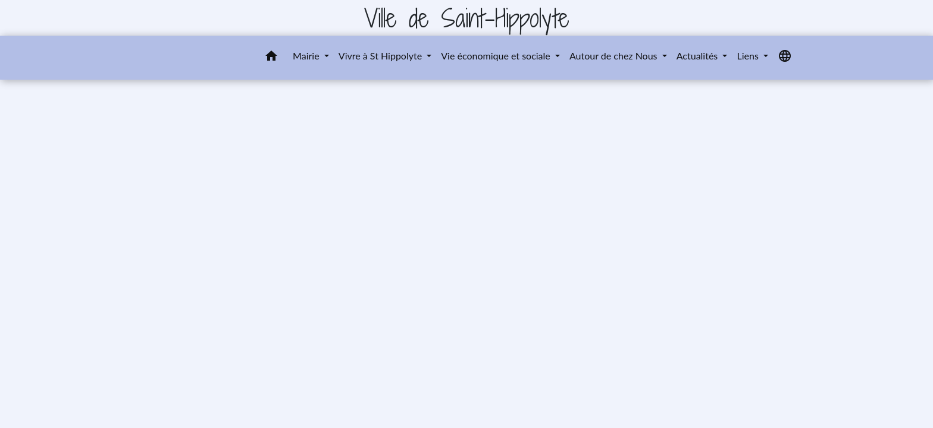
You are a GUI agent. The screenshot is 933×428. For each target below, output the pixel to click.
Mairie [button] (307, 55)
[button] (271, 57)
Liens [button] (748, 55)
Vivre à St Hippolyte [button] (381, 55)
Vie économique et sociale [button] (497, 55)
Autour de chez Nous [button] (614, 55)
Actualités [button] (699, 55)
